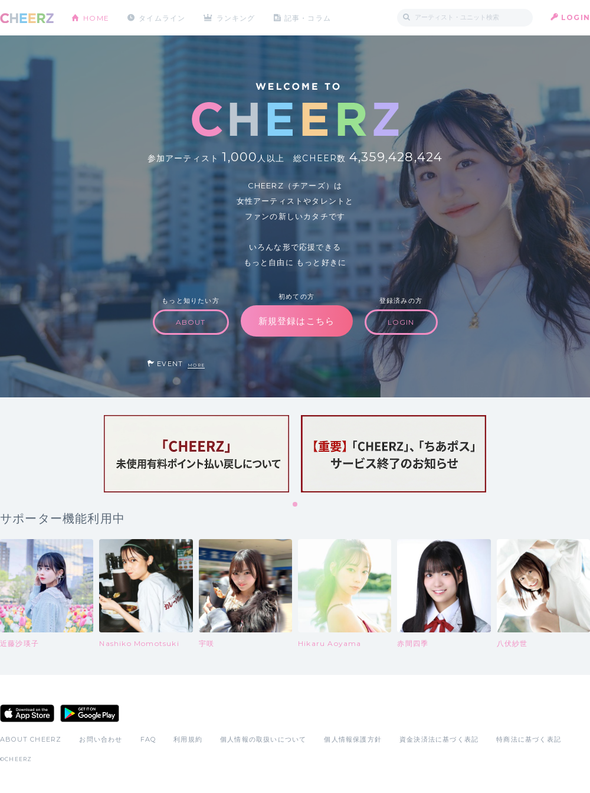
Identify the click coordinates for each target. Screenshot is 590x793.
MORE (196, 365)
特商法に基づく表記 (528, 739)
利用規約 (187, 739)
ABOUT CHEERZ (30, 739)
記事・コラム (308, 17)
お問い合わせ (100, 739)
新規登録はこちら (296, 321)
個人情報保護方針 (353, 739)
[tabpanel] (196, 453)
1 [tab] (296, 505)
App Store (27, 713)
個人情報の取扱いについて (263, 739)
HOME (96, 17)
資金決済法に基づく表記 (438, 739)
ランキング (236, 17)
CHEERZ (27, 18)
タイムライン (162, 17)
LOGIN (575, 17)
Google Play (89, 713)
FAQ (148, 739)
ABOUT (191, 322)
